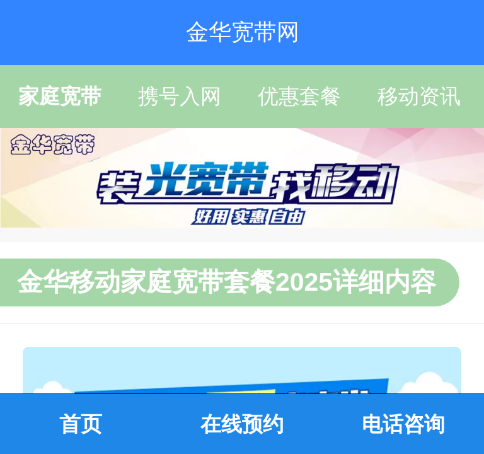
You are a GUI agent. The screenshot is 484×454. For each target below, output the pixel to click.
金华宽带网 (242, 32)
